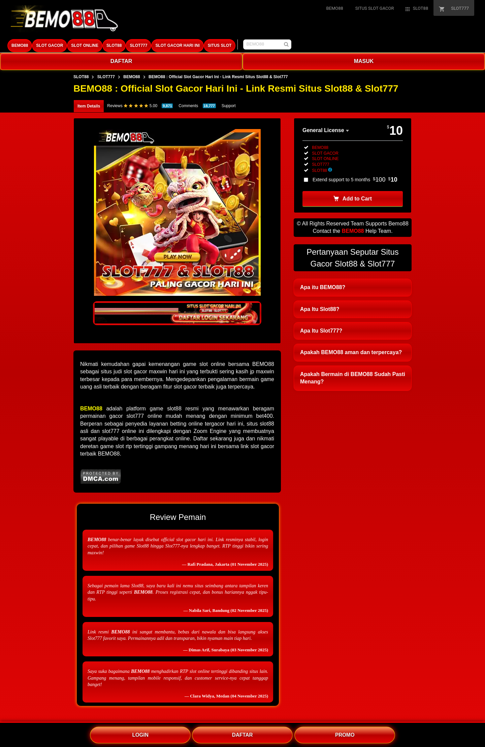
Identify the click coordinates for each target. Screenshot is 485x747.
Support (229, 105)
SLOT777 (138, 45)
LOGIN (140, 735)
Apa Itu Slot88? (319, 309)
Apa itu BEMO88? (322, 287)
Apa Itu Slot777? (321, 331)
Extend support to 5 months (355, 180)
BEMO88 (19, 45)
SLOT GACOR (49, 45)
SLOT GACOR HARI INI (177, 45)
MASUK (364, 61)
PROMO (344, 735)
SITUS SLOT (220, 45)
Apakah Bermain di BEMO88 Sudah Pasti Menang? (352, 377)
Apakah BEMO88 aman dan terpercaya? (351, 352)
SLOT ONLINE (84, 45)
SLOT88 (114, 45)
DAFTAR (121, 61)
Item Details (88, 106)
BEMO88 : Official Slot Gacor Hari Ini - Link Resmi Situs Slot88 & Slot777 (218, 76)
